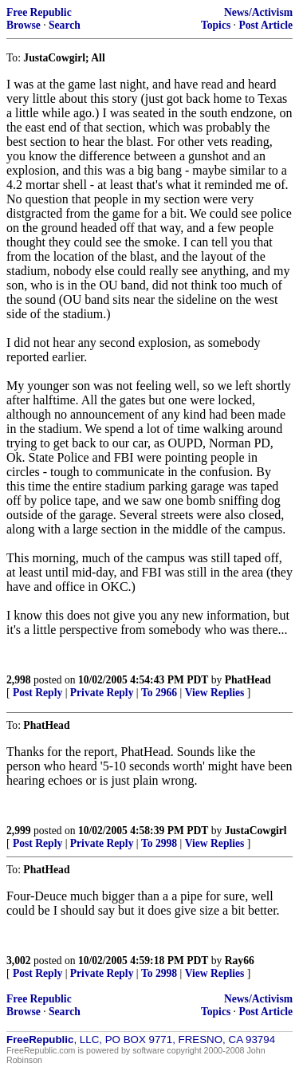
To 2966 (159, 693)
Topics (215, 25)
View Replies (215, 693)
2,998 (18, 680)
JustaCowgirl (256, 831)
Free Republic (39, 12)
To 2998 (159, 843)
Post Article (265, 25)
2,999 (18, 831)
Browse (23, 25)
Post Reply (37, 693)
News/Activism (258, 12)
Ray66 (239, 961)
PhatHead (248, 680)
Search (65, 25)
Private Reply (102, 693)
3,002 (18, 961)
